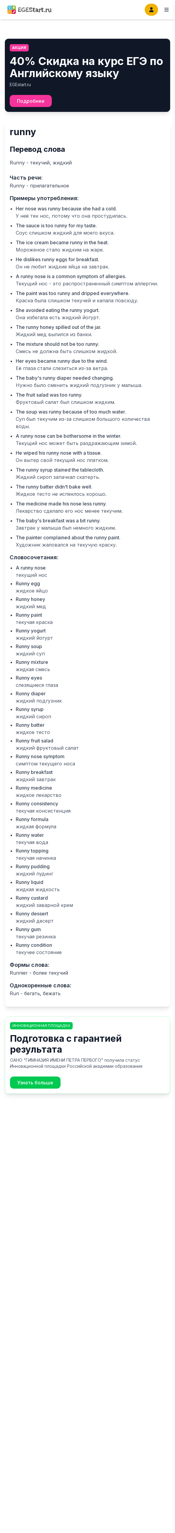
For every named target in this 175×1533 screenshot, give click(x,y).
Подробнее (31, 101)
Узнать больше (35, 1083)
